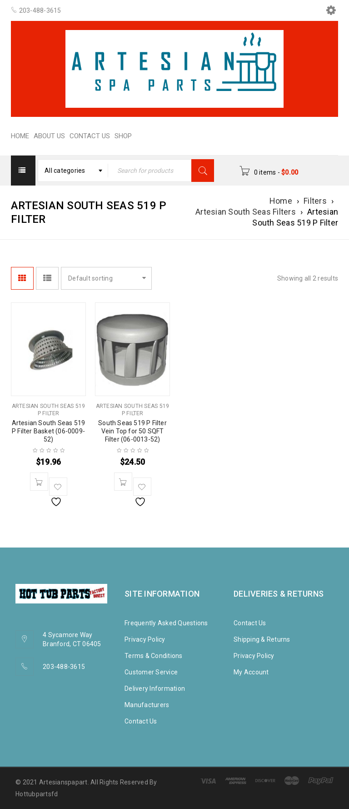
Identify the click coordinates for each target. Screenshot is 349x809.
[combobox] (73, 170)
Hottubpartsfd (36, 794)
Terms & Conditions (154, 655)
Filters (315, 201)
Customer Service (151, 672)
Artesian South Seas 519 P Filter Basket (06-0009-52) (48, 431)
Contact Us (141, 721)
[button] (39, 481)
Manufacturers (147, 705)
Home (280, 201)
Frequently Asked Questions (166, 623)
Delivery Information (155, 688)
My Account (251, 672)
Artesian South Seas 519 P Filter (48, 410)
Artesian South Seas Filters (245, 211)
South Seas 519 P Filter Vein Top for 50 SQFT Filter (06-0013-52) (132, 431)
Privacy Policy (145, 639)
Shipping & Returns (262, 639)
